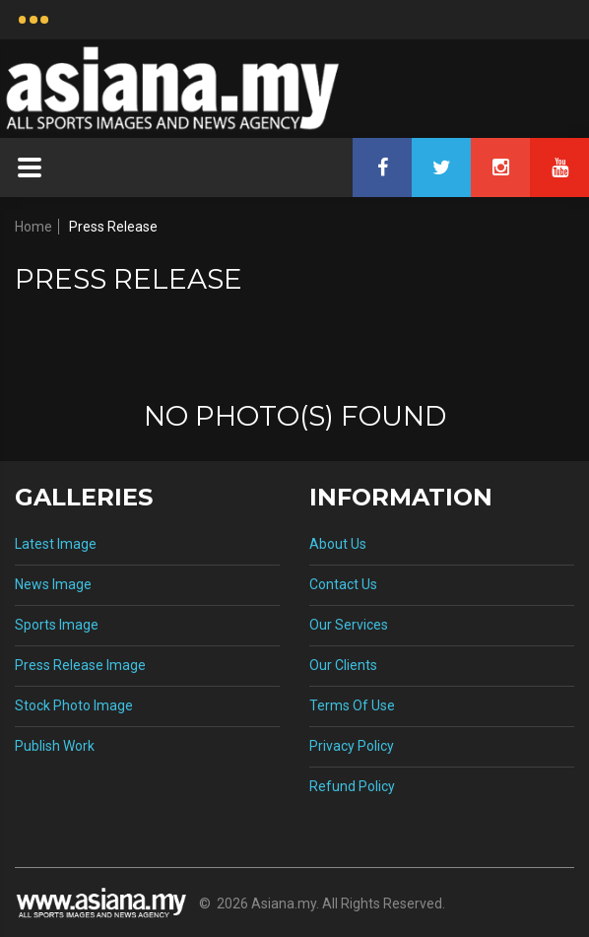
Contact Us (343, 584)
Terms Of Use (352, 705)
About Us (337, 544)
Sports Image (56, 625)
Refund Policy (352, 786)
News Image (53, 584)
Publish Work (55, 746)
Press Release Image (80, 665)
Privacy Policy (351, 746)
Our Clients (343, 665)
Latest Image (56, 544)
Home (33, 226)
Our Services (348, 625)
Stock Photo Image (74, 705)
